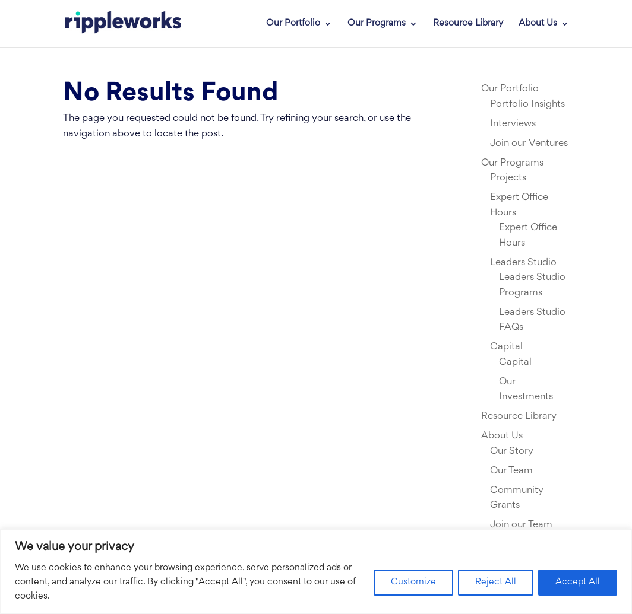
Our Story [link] (511, 451)
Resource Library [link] (468, 24)
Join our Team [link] (521, 525)
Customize (413, 582)
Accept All (577, 582)
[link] (114, 23)
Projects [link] (508, 178)
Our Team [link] (511, 471)
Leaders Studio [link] (523, 263)
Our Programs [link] (376, 24)
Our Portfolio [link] (293, 24)
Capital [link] (506, 347)
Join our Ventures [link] (529, 143)
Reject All (495, 582)
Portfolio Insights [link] (527, 104)
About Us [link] (538, 24)
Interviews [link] (513, 124)
